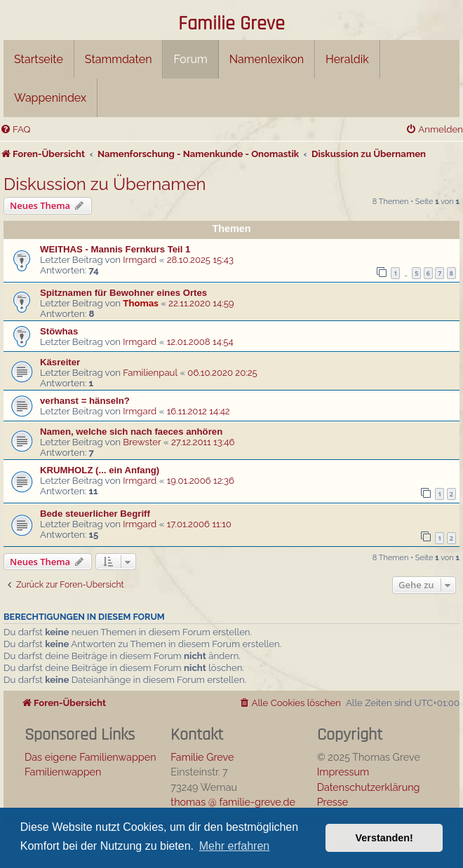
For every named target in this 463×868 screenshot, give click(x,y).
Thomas (140, 303)
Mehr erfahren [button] (234, 846)
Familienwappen (63, 772)
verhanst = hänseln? (85, 400)
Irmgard (139, 260)
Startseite (38, 59)
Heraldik (347, 59)
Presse (333, 802)
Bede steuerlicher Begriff (95, 513)
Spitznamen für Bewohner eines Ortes (123, 292)
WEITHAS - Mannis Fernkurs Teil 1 (115, 249)
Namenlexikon (266, 59)
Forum (190, 59)
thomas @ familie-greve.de (232, 802)
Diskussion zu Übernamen (105, 184)
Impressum (343, 772)
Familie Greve (231, 24)
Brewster (142, 442)
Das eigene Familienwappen (90, 757)
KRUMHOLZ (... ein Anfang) (99, 470)
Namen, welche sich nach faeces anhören (131, 431)
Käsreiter (60, 362)
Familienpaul (150, 372)
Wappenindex (50, 97)
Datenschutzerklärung (368, 787)
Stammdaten (118, 59)
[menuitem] (15, 129)
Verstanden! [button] (384, 837)
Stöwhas (59, 331)
